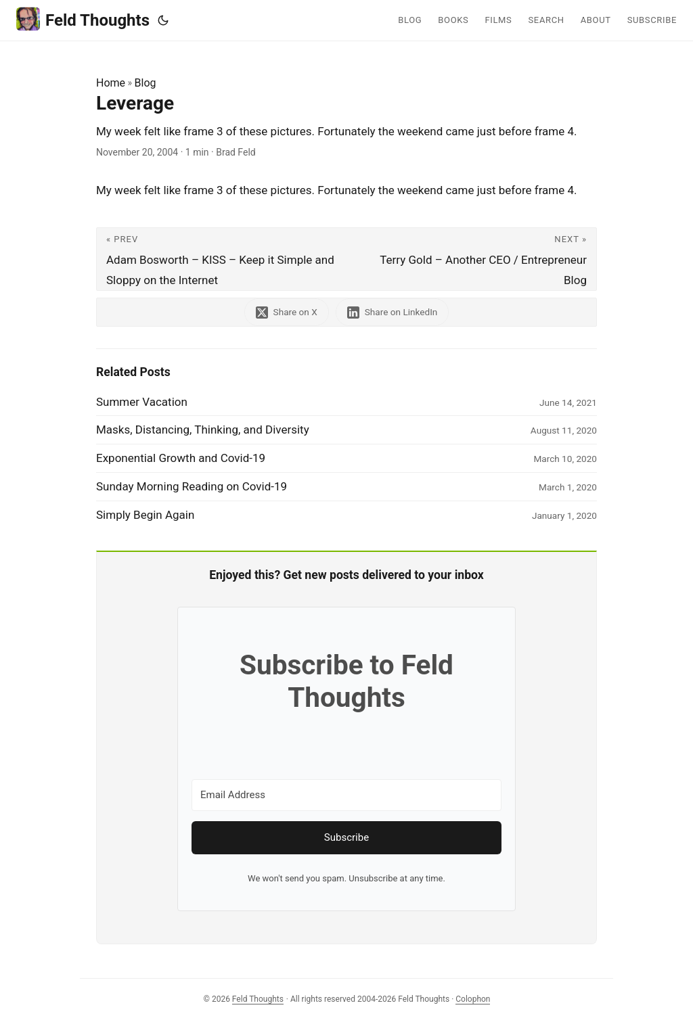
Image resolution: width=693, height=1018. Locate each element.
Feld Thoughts (83, 19)
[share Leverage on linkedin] (392, 312)
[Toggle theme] (163, 20)
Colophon (472, 999)
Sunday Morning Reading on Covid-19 (191, 486)
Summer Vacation (141, 402)
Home (110, 82)
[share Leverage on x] (286, 312)
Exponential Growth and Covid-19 (180, 458)
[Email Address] (346, 795)
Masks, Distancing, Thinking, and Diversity (202, 429)
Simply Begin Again (145, 515)
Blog (145, 82)
